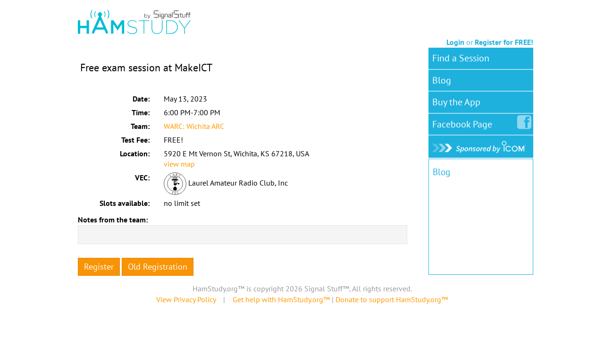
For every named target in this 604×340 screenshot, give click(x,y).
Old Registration (157, 266)
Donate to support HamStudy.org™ (392, 299)
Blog (441, 80)
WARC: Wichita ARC (194, 126)
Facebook (464, 122)
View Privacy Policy (186, 299)
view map (179, 164)
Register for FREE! (504, 42)
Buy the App (456, 102)
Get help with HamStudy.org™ (281, 299)
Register (99, 266)
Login (455, 42)
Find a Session (460, 58)
